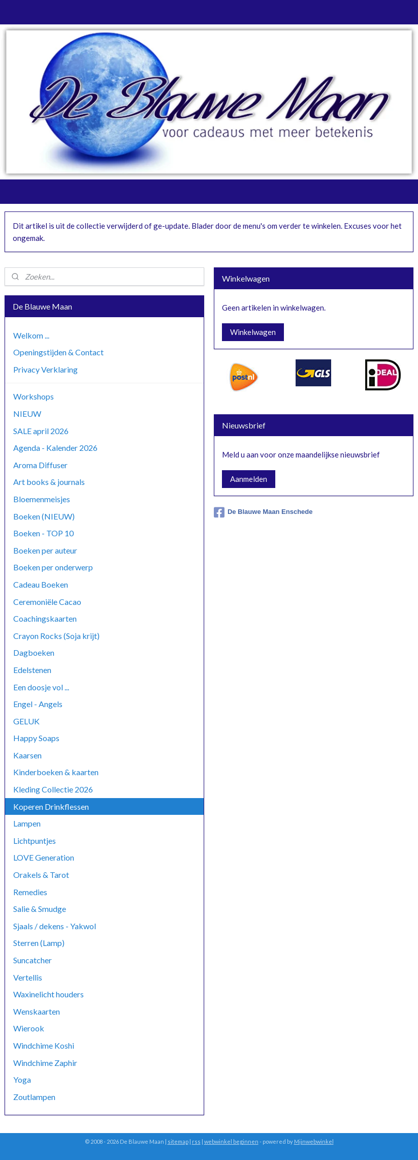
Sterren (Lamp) (39, 943)
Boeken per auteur (45, 550)
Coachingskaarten (45, 618)
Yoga (22, 1079)
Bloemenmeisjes (41, 499)
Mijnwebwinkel (314, 1141)
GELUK (26, 721)
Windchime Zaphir (45, 1062)
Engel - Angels (37, 704)
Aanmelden (248, 478)
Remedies (30, 892)
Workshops (33, 396)
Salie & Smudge (39, 908)
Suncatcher (32, 960)
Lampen (27, 823)
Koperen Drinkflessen (51, 806)
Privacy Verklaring (45, 369)
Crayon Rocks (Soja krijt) (56, 635)
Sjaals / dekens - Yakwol (54, 926)
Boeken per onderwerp (53, 567)
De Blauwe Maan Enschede (263, 512)
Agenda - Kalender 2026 (55, 447)
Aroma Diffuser (40, 465)
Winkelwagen (253, 332)
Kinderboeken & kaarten (56, 772)
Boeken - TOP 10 (43, 533)
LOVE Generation (43, 857)
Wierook (28, 1028)
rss (196, 1141)
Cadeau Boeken (40, 584)
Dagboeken (33, 652)
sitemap (178, 1141)
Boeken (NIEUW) (44, 516)
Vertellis (27, 977)
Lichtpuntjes (34, 840)
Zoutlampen (34, 1097)
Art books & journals (49, 481)
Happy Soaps (36, 738)
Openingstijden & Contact (58, 352)
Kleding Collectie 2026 (53, 789)
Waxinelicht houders (48, 994)
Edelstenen (32, 670)
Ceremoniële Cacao (47, 601)
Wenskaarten (36, 1011)
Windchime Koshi (43, 1045)
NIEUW (27, 413)
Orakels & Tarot (41, 874)
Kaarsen (27, 755)
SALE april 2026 (41, 431)
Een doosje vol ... (41, 687)
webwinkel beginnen (231, 1141)
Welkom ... (31, 335)
